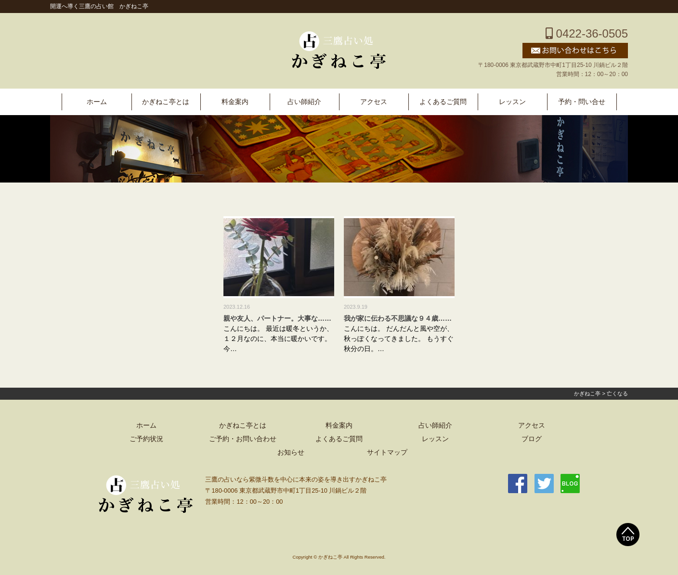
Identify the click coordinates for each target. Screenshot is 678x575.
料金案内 (235, 101)
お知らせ (290, 452)
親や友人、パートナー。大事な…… (277, 318)
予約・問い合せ (581, 101)
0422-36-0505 (587, 33)
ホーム (97, 101)
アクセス (373, 101)
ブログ (532, 439)
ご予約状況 (146, 439)
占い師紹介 (304, 101)
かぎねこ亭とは (165, 101)
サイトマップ (387, 452)
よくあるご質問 (443, 101)
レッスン (512, 101)
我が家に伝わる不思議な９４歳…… (398, 318)
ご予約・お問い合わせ (242, 439)
